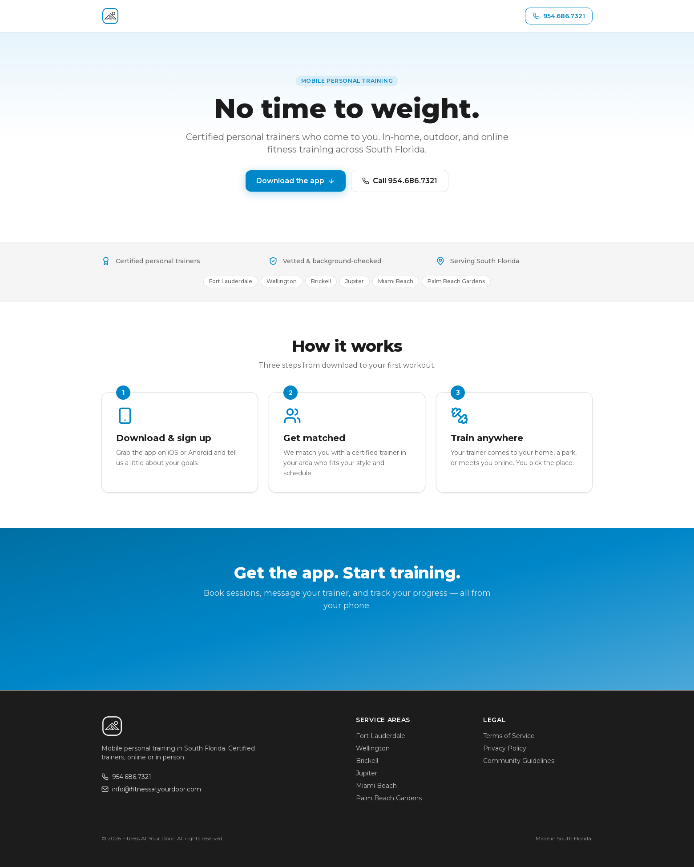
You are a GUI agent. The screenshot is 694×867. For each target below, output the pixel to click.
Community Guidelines (518, 761)
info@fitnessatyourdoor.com (151, 789)
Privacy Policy (504, 748)
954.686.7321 (126, 777)
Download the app (295, 181)
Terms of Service (509, 736)
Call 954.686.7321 (399, 181)
